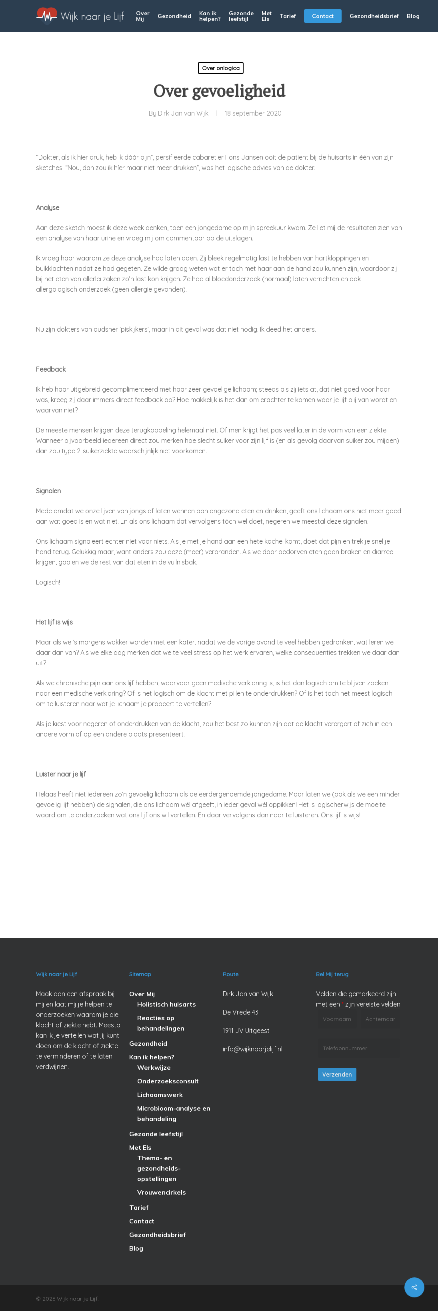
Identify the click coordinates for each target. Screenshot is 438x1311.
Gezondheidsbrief (157, 1235)
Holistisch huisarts (166, 1004)
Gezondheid (148, 1043)
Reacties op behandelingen (160, 1023)
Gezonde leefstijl (156, 1134)
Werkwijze (154, 1067)
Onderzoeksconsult (168, 1081)
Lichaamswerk (160, 1095)
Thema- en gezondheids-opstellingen (159, 1168)
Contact (141, 1221)
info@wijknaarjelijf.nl (252, 1049)
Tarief (139, 1207)
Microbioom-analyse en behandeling (173, 1113)
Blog (136, 1248)
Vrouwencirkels (161, 1192)
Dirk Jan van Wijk (183, 113)
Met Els (140, 1147)
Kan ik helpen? (151, 1057)
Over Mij (142, 994)
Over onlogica (221, 68)
